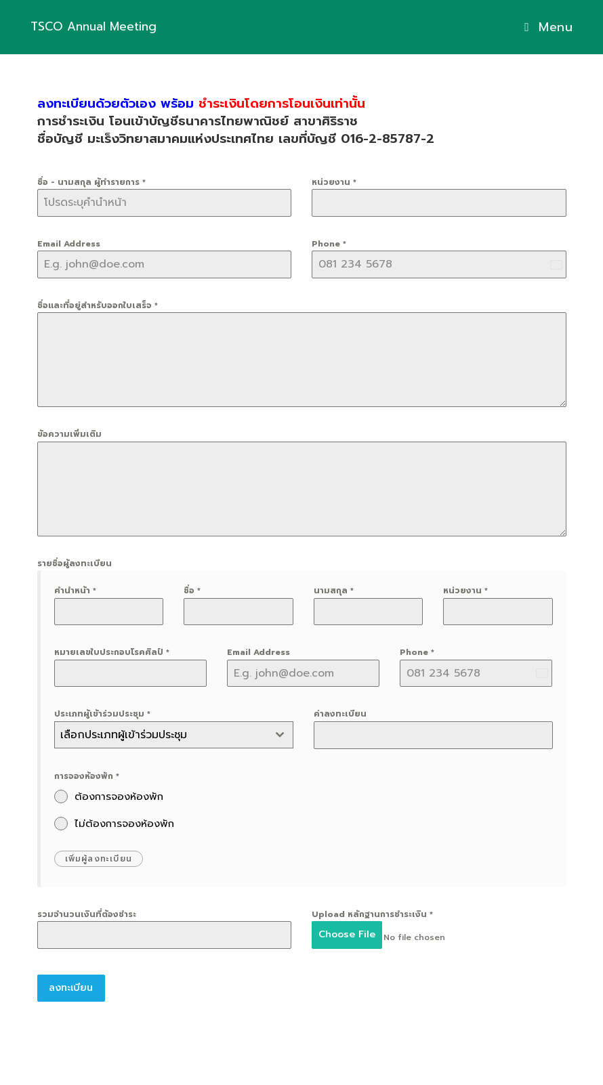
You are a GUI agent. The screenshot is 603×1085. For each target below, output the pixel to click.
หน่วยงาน (334, 182)
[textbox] (161, 735)
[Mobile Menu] (543, 27)
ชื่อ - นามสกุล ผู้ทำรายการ (91, 182)
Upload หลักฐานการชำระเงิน (372, 914)
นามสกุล (334, 590)
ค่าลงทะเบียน (340, 714)
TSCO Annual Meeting (109, 27)
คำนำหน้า (75, 590)
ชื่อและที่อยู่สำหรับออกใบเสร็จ (97, 305)
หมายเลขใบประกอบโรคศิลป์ (111, 652)
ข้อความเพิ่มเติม (69, 434)
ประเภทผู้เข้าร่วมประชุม (102, 714)
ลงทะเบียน (71, 982)
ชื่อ (192, 590)
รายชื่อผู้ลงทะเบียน (74, 563)
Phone (329, 244)
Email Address (68, 244)
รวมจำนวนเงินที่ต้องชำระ (86, 914)
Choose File (346, 934)
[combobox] (173, 734)
